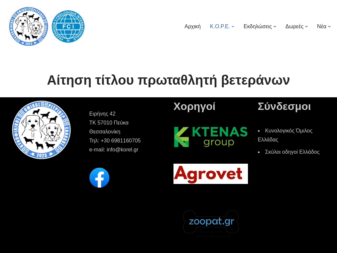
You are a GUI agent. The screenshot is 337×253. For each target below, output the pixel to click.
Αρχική (192, 26)
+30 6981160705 (121, 140)
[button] (233, 26)
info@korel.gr (122, 149)
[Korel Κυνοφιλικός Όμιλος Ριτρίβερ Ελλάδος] (46, 26)
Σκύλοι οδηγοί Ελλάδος (292, 152)
